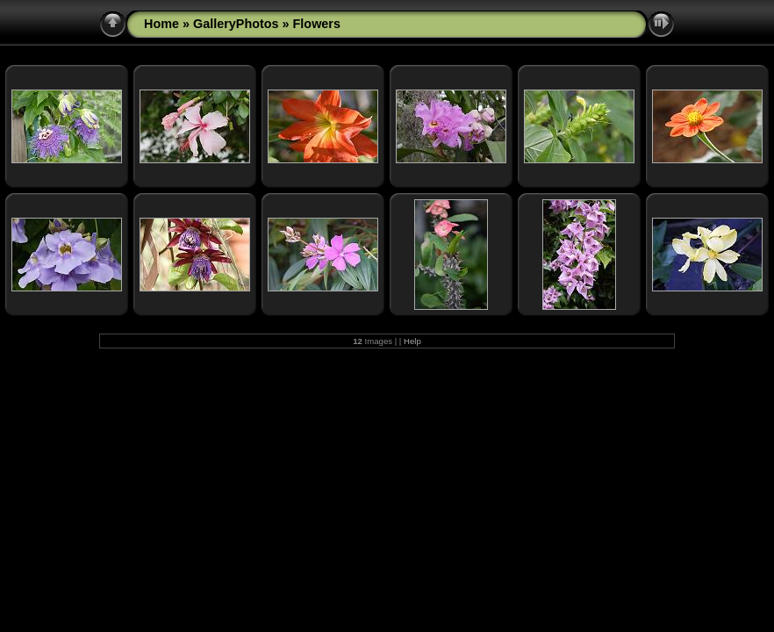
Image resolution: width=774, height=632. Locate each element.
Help (412, 341)
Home (161, 24)
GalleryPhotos (236, 24)
